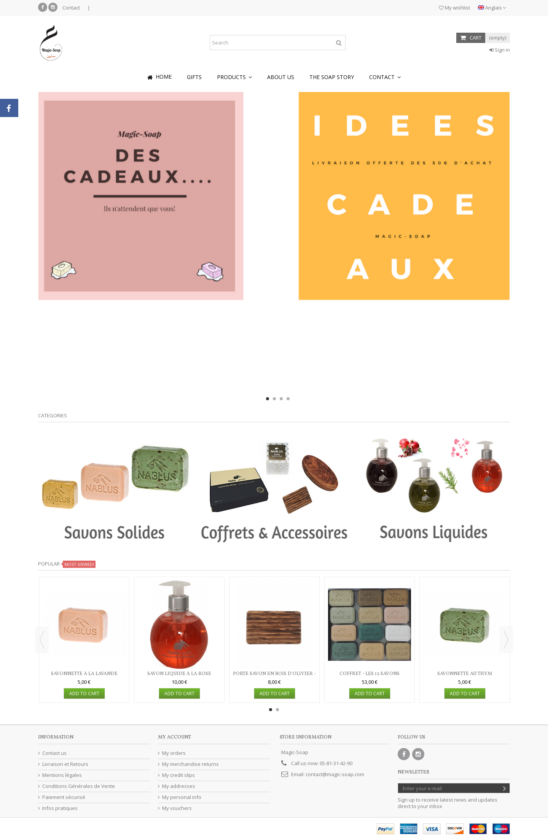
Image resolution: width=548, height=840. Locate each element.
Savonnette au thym (464, 673)
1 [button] (267, 398)
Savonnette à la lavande (84, 673)
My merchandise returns (190, 764)
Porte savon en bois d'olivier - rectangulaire (274, 677)
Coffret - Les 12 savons (369, 673)
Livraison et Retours (65, 764)
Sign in (499, 49)
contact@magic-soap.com (335, 774)
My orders (174, 753)
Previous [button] (42, 639)
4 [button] (288, 398)
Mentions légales (62, 775)
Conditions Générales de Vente (78, 786)
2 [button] (274, 398)
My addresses (178, 786)
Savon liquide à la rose (179, 673)
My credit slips (178, 775)
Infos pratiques (60, 808)
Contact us (54, 753)
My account (174, 737)
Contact (71, 7)
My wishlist (454, 7)
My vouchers (177, 808)
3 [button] (281, 398)
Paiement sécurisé (63, 797)
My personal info (181, 797)
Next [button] (506, 639)
